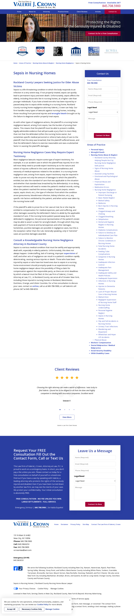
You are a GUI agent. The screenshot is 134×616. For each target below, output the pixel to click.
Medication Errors (102, 187)
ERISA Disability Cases (100, 353)
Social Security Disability (101, 350)
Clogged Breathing (105, 216)
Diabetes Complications (108, 230)
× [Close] (69, 600)
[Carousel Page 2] (64, 409)
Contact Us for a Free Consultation (103, 33)
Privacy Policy (75, 524)
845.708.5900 (111, 6)
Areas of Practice (25, 63)
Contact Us (113, 12)
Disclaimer (64, 524)
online (35, 286)
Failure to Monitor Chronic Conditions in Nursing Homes (107, 241)
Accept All (11, 609)
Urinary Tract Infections (108, 326)
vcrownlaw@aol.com (22, 550)
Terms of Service (77, 599)
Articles (98, 12)
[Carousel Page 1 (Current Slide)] (60, 409)
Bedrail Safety (104, 200)
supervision (69, 253)
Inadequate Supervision (107, 278)
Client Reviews (82, 12)
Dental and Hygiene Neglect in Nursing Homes (106, 224)
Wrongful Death (97, 152)
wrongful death (59, 113)
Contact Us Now (103, 135)
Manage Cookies (57, 588)
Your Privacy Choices (24, 588)
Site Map (86, 524)
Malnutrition (103, 297)
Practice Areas (63, 12)
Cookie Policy (43, 588)
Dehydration (103, 219)
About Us (32, 12)
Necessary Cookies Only (32, 609)
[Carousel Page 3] (69, 409)
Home (19, 12)
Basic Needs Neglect (106, 198)
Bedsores (102, 203)
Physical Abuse (100, 340)
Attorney (46, 12)
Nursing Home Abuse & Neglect (43, 63)
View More (67, 417)
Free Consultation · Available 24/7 (104, 2)
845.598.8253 (23, 544)
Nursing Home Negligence (65, 63)
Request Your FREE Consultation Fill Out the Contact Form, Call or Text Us (38, 454)
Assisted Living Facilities (104, 174)
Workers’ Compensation (101, 342)
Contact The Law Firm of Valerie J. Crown (106, 524)
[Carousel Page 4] (74, 409)
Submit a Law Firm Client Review (67, 425)
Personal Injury (97, 149)
